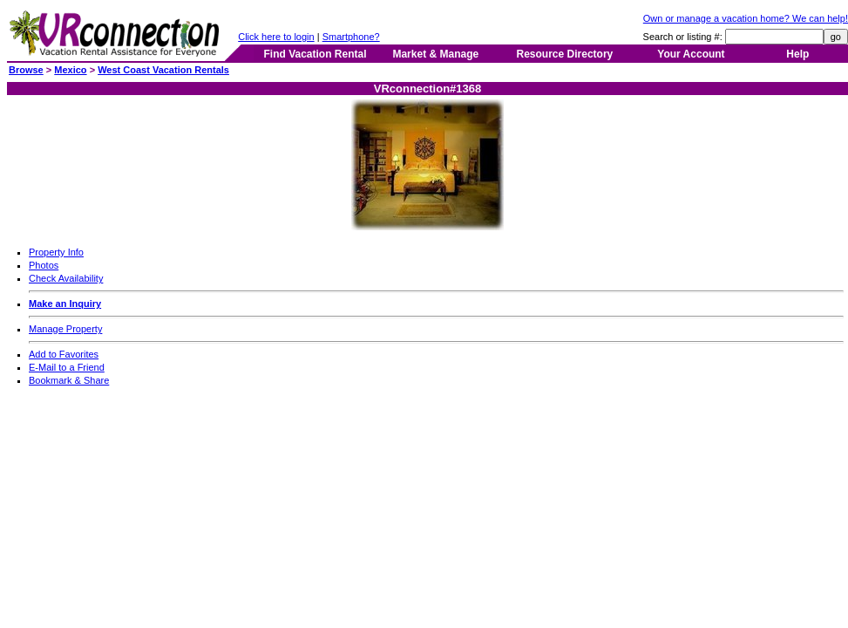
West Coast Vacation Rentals (163, 70)
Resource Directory (565, 54)
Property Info (56, 252)
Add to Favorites (63, 354)
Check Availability (66, 278)
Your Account (690, 54)
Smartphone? (351, 36)
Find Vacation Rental (314, 54)
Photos (43, 265)
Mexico (70, 70)
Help (797, 54)
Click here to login (276, 36)
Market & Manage (435, 54)
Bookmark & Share (69, 380)
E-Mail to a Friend (67, 367)
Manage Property (65, 329)
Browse (26, 70)
